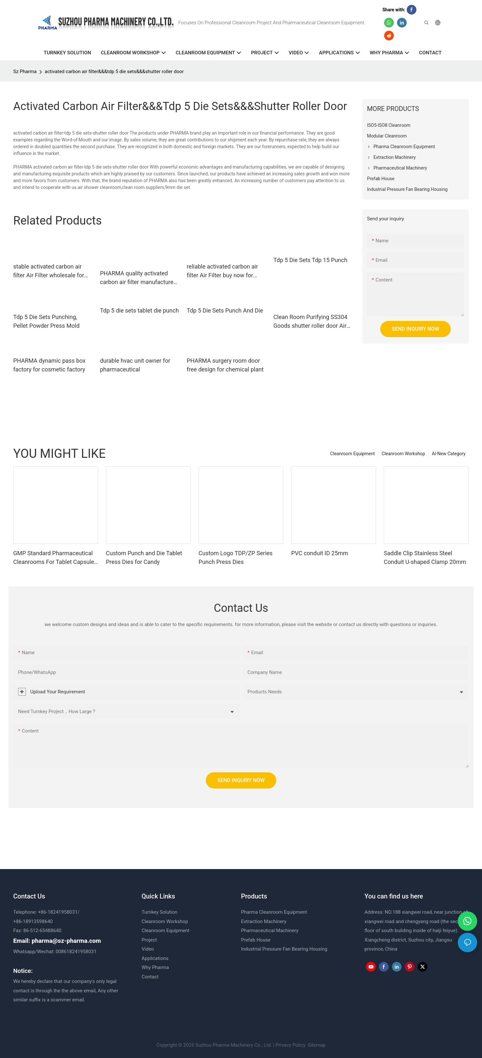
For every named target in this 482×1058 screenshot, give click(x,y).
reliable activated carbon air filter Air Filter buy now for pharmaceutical (222, 271)
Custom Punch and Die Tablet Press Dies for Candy (144, 557)
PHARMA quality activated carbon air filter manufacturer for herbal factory (137, 278)
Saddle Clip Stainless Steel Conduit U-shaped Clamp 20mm (425, 557)
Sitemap (316, 1045)
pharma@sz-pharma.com (66, 940)
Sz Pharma (25, 71)
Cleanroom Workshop (403, 453)
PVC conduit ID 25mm (319, 553)
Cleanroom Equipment (352, 453)
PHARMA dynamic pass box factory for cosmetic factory (49, 365)
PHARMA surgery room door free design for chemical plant (225, 365)
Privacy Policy (290, 1045)
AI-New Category (449, 453)
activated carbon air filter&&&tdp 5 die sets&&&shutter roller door (114, 71)
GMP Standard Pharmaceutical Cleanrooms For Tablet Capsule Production (53, 558)
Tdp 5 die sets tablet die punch (139, 310)
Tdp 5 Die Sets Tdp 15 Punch (310, 260)
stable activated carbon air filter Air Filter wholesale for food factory (48, 271)
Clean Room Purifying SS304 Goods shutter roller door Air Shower (310, 322)
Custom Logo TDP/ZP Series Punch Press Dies (236, 557)
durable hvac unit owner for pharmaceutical (135, 365)
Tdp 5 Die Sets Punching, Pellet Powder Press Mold (46, 321)
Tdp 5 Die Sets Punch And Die (225, 310)
